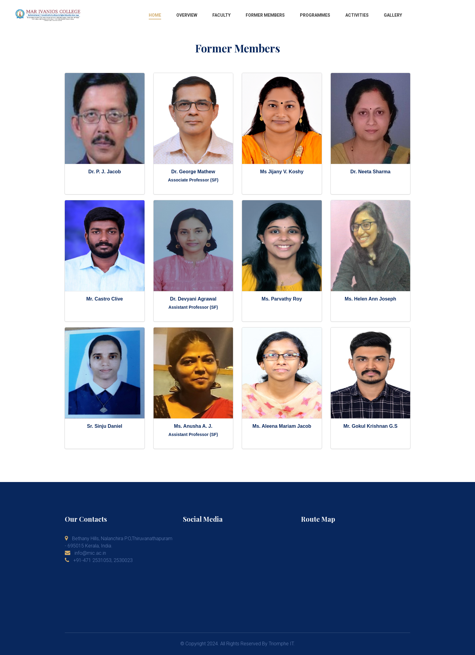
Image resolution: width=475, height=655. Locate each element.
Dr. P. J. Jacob (104, 171)
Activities (357, 15)
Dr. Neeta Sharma (370, 171)
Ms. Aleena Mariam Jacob (281, 426)
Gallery (393, 15)
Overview (186, 15)
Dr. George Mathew (193, 171)
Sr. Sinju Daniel (104, 426)
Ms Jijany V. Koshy (282, 171)
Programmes (315, 15)
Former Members (265, 15)
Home (155, 15)
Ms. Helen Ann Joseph (370, 298)
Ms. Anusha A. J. (193, 426)
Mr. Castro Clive (104, 298)
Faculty (221, 15)
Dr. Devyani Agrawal (193, 298)
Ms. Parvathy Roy (282, 298)
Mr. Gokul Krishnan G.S (370, 426)
